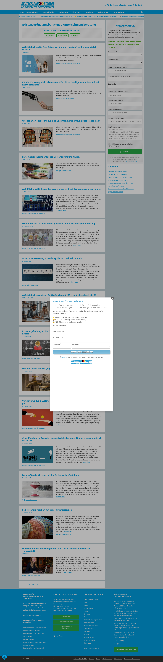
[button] (4, 657)
